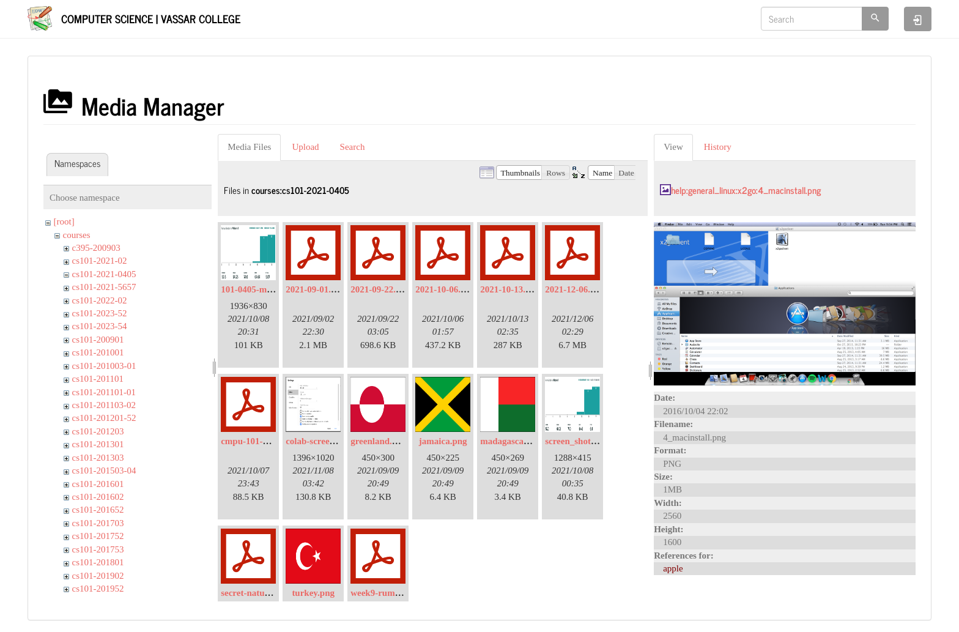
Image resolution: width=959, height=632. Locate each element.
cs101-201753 (98, 549)
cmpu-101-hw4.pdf (257, 441)
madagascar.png (512, 441)
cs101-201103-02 (104, 405)
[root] (64, 221)
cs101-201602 (98, 497)
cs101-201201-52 (104, 418)
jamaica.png (443, 441)
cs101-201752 (98, 536)
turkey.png (313, 593)
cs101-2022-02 (99, 300)
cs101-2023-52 (99, 313)
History (717, 147)
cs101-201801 (98, 562)
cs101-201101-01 (104, 392)
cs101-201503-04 (104, 470)
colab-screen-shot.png (328, 441)
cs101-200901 (98, 339)
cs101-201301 (98, 444)
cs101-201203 (98, 431)
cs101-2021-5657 (104, 287)
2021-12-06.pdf (574, 289)
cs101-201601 (98, 484)
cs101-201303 (98, 458)
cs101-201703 (98, 523)
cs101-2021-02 (99, 261)
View (673, 147)
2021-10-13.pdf (509, 289)
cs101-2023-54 (99, 326)
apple (673, 568)
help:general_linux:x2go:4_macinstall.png (746, 190)
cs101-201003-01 (104, 366)
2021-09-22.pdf (379, 289)
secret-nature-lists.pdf (263, 593)
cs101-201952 (98, 588)
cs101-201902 (98, 576)
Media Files (249, 147)
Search (352, 147)
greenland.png (378, 441)
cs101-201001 (98, 352)
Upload (305, 147)
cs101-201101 (98, 379)
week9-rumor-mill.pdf (393, 593)
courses (77, 235)
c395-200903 (96, 248)
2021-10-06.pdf (444, 289)
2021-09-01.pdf (315, 289)
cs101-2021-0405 (104, 274)
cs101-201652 (98, 510)
